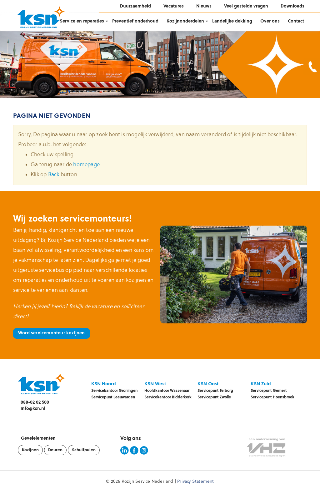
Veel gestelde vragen (246, 6)
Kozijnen (30, 450)
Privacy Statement (195, 481)
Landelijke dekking (232, 21)
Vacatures (173, 6)
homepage (86, 165)
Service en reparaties (82, 21)
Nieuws (204, 6)
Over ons (270, 21)
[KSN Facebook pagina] (134, 453)
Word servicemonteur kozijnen (51, 333)
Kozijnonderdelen (185, 21)
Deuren (55, 450)
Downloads (292, 6)
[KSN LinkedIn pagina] (124, 453)
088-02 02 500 (35, 402)
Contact (296, 21)
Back (53, 175)
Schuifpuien (84, 450)
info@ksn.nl (33, 409)
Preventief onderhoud (135, 21)
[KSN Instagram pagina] (144, 453)
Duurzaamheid (135, 6)
